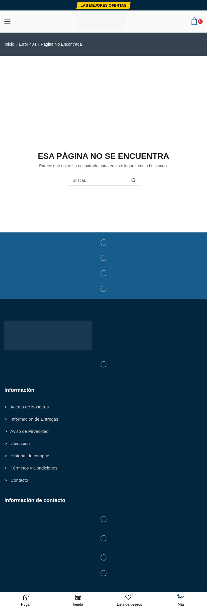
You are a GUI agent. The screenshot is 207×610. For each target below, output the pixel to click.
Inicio (9, 44)
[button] (103, 5)
